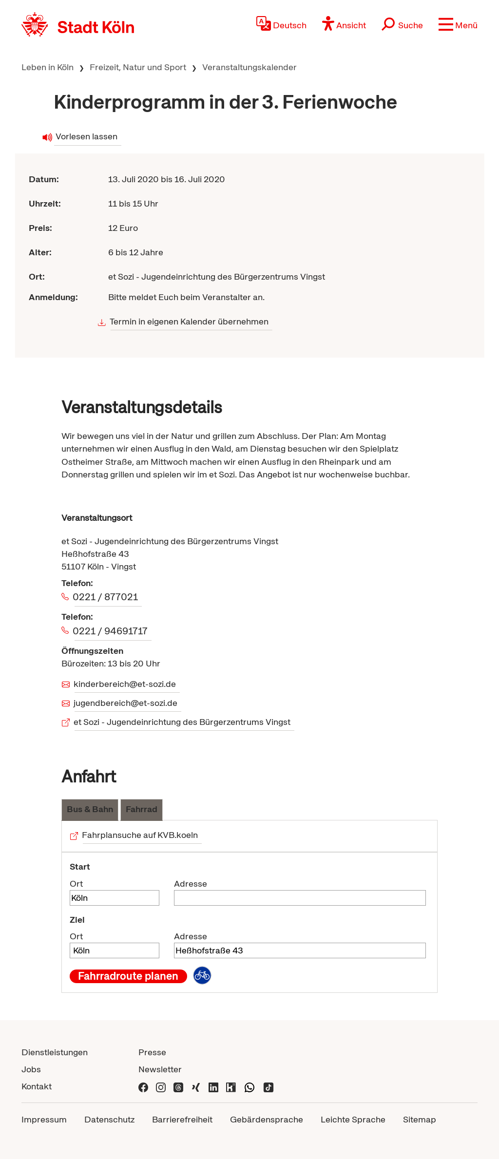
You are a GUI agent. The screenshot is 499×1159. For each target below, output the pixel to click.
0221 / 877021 (106, 596)
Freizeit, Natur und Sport (138, 67)
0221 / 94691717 (111, 631)
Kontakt (36, 1086)
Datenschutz (109, 1119)
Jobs (31, 1069)
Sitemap (419, 1119)
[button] (458, 24)
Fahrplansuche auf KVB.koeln (140, 834)
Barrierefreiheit (182, 1119)
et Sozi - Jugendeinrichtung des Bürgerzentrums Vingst (183, 721)
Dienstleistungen (54, 1052)
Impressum (44, 1119)
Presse (152, 1052)
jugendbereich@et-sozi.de (126, 702)
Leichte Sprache (353, 1119)
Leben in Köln (47, 67)
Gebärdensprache (266, 1119)
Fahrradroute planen (128, 976)
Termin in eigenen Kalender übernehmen (190, 321)
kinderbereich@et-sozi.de (125, 683)
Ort (76, 883)
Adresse (190, 883)
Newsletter (160, 1069)
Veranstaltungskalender (249, 67)
